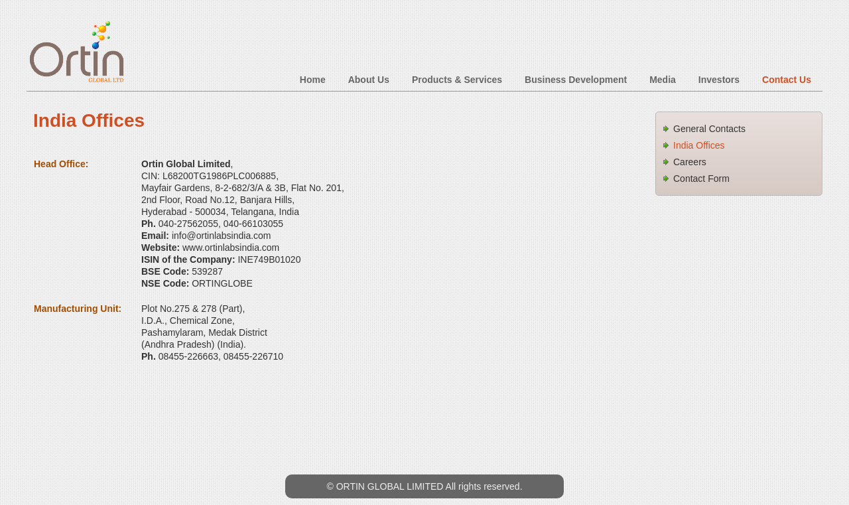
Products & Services (457, 79)
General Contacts (709, 128)
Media (662, 79)
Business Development (576, 79)
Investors (719, 79)
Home (313, 79)
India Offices (699, 145)
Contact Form (701, 178)
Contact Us (786, 79)
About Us (368, 79)
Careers (689, 162)
